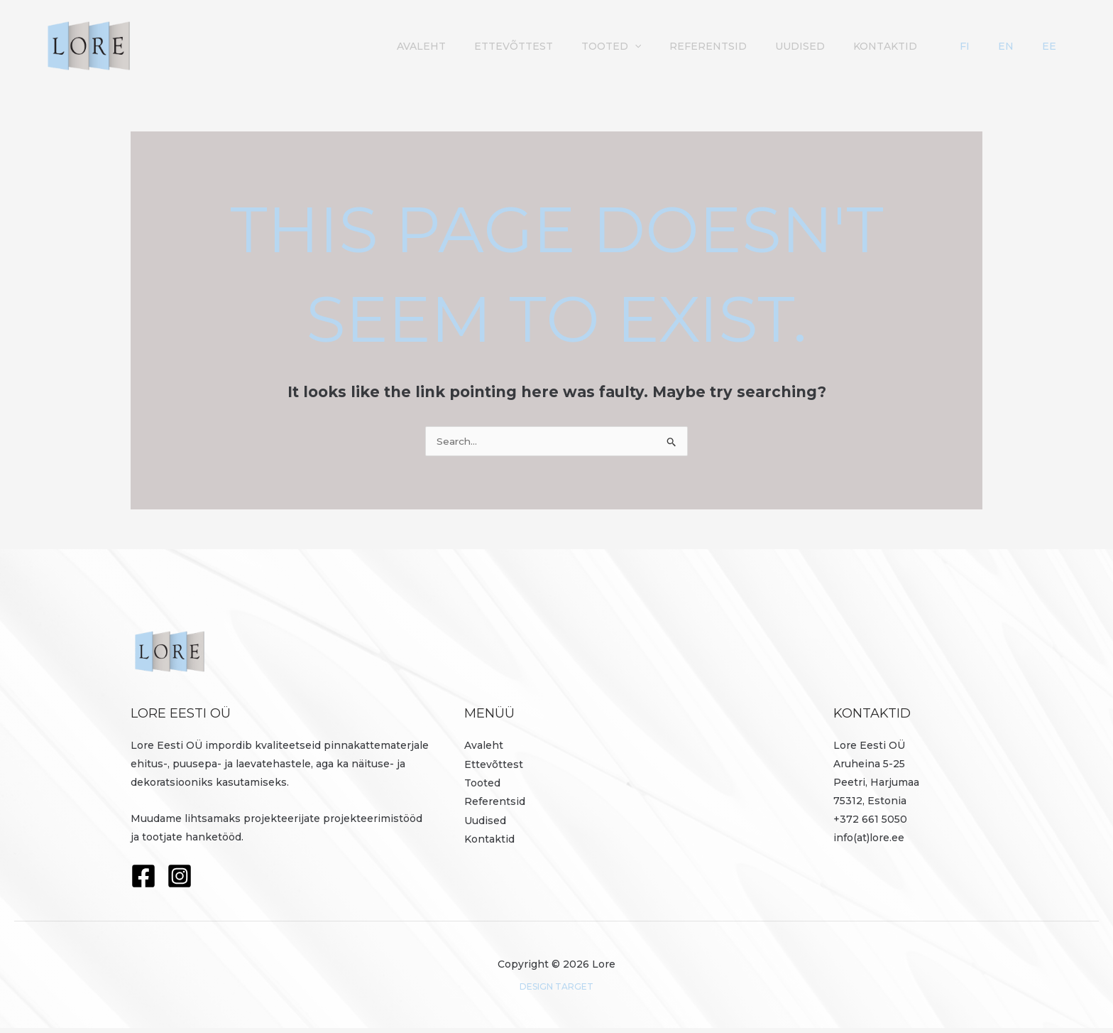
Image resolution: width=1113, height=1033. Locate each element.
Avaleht (528, 45)
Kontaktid (957, 45)
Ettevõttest (613, 45)
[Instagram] (179, 881)
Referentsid (794, 45)
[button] (727, 45)
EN (1040, 45)
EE (1060, 45)
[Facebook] (143, 881)
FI (1021, 45)
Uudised (879, 45)
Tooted (704, 45)
